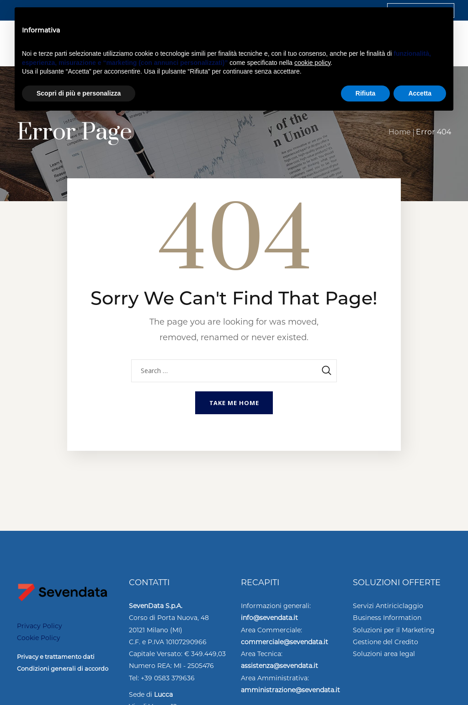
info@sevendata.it (269, 618)
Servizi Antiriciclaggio (388, 606)
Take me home (234, 403)
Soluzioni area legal (384, 654)
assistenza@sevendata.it (279, 666)
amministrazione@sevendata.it (290, 690)
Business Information (387, 618)
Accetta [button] (419, 93)
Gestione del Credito (385, 642)
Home (399, 132)
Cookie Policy (38, 638)
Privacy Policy (39, 626)
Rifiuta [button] (366, 93)
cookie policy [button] (312, 62)
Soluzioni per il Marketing (394, 630)
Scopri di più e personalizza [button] (79, 93)
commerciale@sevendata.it (284, 642)
